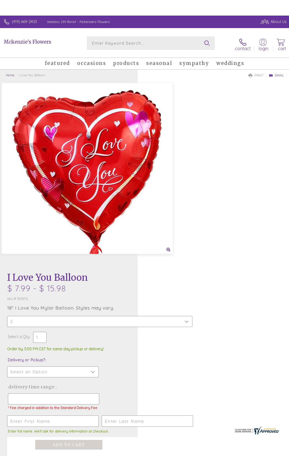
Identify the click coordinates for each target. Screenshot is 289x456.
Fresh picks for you (144, 307)
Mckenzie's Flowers (27, 42)
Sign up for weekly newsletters (144, 334)
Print (256, 73)
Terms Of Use (177, 451)
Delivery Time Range (169, 195)
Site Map (269, 451)
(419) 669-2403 (24, 21)
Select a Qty (156, 144)
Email (276, 73)
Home (10, 73)
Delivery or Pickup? (164, 168)
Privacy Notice (205, 451)
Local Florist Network (239, 451)
